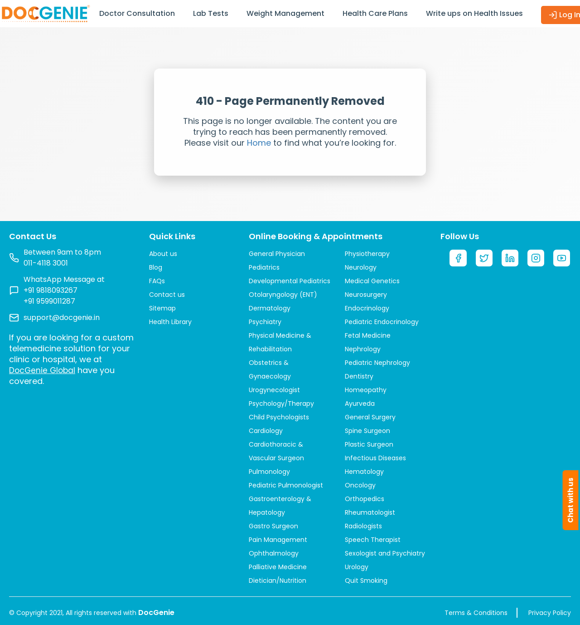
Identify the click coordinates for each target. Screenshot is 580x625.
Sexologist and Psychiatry (385, 553)
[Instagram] (536, 259)
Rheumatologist (370, 512)
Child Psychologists (279, 417)
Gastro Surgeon (273, 526)
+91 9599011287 (49, 301)
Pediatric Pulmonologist (286, 485)
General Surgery (370, 417)
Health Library (170, 321)
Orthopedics (364, 498)
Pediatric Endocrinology (382, 321)
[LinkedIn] (510, 259)
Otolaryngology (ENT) (283, 294)
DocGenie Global (43, 370)
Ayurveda (360, 403)
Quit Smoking (366, 580)
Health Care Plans (375, 13)
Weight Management (285, 13)
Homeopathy (366, 389)
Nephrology (363, 349)
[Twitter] (484, 259)
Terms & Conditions (476, 612)
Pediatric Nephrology (377, 362)
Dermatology (269, 308)
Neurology (361, 267)
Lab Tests (210, 13)
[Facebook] (458, 259)
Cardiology (266, 430)
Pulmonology (269, 471)
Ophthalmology (274, 553)
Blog (155, 267)
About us (163, 253)
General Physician (277, 253)
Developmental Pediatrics (289, 280)
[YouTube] (562, 259)
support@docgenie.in (62, 317)
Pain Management (278, 539)
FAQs (157, 280)
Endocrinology (367, 308)
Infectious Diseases (375, 458)
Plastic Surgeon (369, 444)
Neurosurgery (366, 294)
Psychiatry (265, 321)
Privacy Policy (549, 612)
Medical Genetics (372, 280)
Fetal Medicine (368, 335)
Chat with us (570, 500)
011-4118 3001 (46, 263)
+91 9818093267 (50, 290)
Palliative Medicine (278, 566)
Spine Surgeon (367, 430)
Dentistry (359, 376)
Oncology (360, 485)
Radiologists (363, 526)
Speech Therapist (373, 539)
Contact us (167, 294)
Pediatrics (264, 267)
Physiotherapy (367, 253)
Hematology (364, 471)
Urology (356, 566)
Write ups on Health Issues (474, 13)
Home (259, 142)
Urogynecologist (274, 389)
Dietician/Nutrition (277, 580)
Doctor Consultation (137, 13)
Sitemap (162, 308)
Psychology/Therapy (281, 403)
